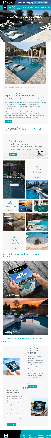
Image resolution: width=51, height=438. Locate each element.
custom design (29, 112)
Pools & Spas (31, 435)
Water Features (41, 435)
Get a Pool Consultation (41, 2)
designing (11, 102)
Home (24, 435)
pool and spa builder (39, 99)
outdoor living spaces (32, 102)
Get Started (33, 386)
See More (37, 177)
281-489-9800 (21, 2)
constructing (19, 102)
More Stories (14, 184)
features (40, 115)
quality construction (10, 108)
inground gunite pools (10, 113)
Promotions (48, 435)
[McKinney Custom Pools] (8, 2)
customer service (37, 106)
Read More (8, 121)
